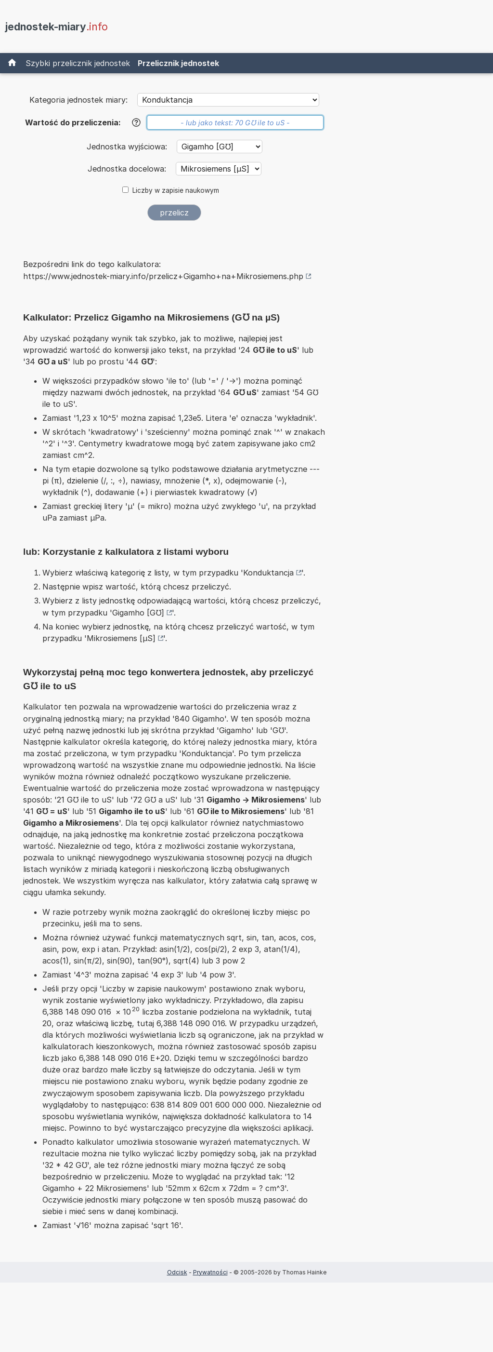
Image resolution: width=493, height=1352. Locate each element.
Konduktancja (268, 572)
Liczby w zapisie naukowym (175, 190)
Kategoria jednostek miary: (78, 100)
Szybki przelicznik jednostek (78, 63)
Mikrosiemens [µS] (121, 638)
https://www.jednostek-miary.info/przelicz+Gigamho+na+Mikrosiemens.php (163, 276)
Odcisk (177, 1272)
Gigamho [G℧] (138, 612)
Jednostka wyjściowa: (128, 146)
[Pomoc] (136, 122)
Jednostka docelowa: (128, 169)
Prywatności (210, 1272)
